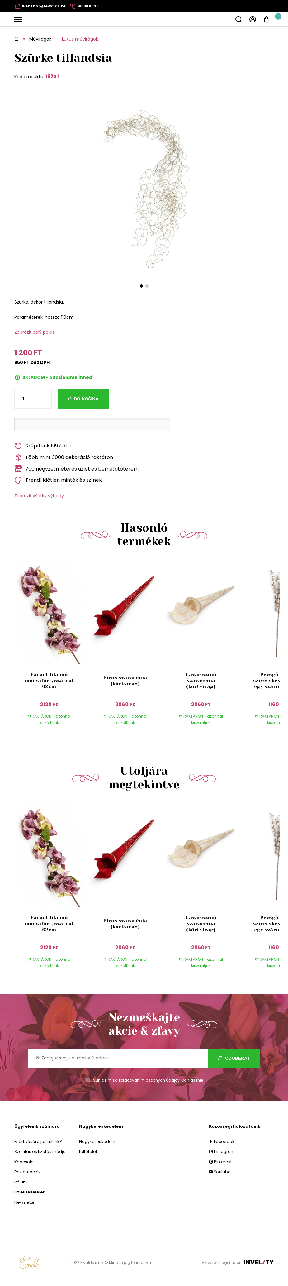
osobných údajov (163, 1080)
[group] (52, 648)
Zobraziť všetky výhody (39, 496)
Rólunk (21, 1182)
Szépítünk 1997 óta (42, 446)
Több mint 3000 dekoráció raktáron (63, 457)
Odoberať (234, 1058)
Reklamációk (27, 1172)
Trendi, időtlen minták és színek (58, 480)
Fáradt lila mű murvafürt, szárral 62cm (49, 680)
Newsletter (25, 1202)
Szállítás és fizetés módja (40, 1152)
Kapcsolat (24, 1162)
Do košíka (86, 398)
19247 (52, 76)
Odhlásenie (192, 1080)
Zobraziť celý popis (34, 332)
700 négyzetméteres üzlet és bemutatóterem (76, 469)
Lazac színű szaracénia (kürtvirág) (201, 680)
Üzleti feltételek (29, 1192)
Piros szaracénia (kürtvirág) (125, 680)
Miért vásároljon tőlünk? (38, 1142)
